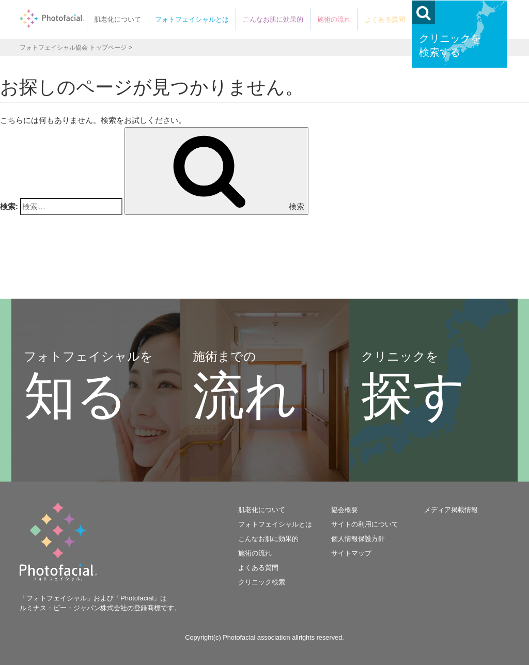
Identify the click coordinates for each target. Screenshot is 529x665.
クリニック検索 (261, 582)
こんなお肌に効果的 (273, 19)
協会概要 (344, 510)
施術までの (245, 387)
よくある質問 (385, 19)
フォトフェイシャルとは (192, 19)
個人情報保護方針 (358, 539)
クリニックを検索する (450, 45)
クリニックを (413, 387)
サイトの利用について (364, 524)
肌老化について (117, 19)
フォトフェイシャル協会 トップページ (73, 47)
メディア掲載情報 (451, 510)
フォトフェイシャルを (88, 387)
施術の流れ (334, 19)
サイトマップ (351, 553)
